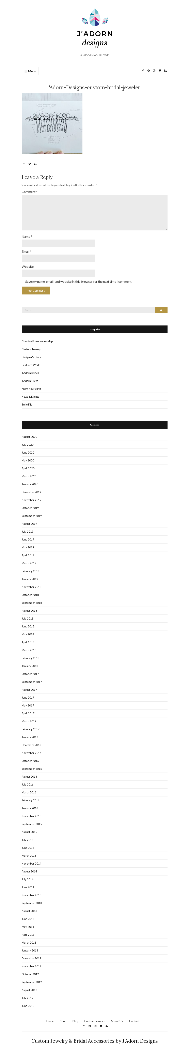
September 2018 (32, 600)
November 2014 (31, 861)
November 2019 (31, 497)
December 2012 (31, 956)
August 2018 (29, 608)
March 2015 (29, 853)
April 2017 (28, 711)
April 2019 (28, 553)
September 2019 (32, 513)
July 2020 (27, 442)
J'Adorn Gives (30, 378)
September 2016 (32, 766)
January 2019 (30, 576)
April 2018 (28, 640)
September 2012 (32, 979)
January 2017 (30, 734)
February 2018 (31, 655)
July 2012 (27, 995)
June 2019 (28, 537)
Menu (30, 71)
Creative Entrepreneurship (37, 339)
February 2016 (31, 798)
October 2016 (30, 758)
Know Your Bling (31, 386)
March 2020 (29, 474)
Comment (29, 192)
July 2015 (27, 837)
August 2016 (29, 774)
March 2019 (29, 561)
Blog (75, 1018)
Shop (63, 1018)
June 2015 (28, 845)
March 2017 (29, 719)
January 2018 (30, 663)
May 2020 (28, 458)
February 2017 (31, 727)
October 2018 (30, 592)
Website (28, 264)
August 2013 (29, 908)
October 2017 (30, 671)
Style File (27, 402)
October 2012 (30, 972)
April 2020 (28, 466)
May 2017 (28, 703)
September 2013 (32, 900)
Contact (134, 1018)
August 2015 (29, 829)
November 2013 (31, 893)
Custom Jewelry (31, 347)
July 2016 (27, 782)
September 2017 (32, 679)
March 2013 (29, 940)
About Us (117, 1018)
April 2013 (28, 932)
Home (50, 1018)
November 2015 (31, 814)
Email (26, 250)
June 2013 (28, 916)
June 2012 (28, 1003)
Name (27, 235)
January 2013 (30, 948)
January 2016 (30, 806)
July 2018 (27, 616)
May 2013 (28, 924)
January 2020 (30, 482)
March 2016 (29, 790)
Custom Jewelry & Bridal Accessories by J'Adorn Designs (94, 1039)
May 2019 (28, 545)
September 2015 (32, 821)
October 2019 (30, 505)
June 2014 (28, 885)
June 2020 (28, 450)
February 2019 (31, 568)
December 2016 (31, 742)
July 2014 (27, 877)
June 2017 (28, 695)
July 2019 (27, 529)
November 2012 (31, 964)
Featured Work (31, 362)
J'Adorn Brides (30, 370)
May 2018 (28, 632)
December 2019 (31, 489)
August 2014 (29, 869)
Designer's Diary (31, 354)
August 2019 (29, 521)
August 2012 (29, 987)
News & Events (30, 394)
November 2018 (31, 584)
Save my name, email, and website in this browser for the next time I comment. (78, 279)
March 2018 (29, 648)
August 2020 (29, 434)
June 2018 (28, 624)
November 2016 (31, 750)
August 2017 (29, 687)
